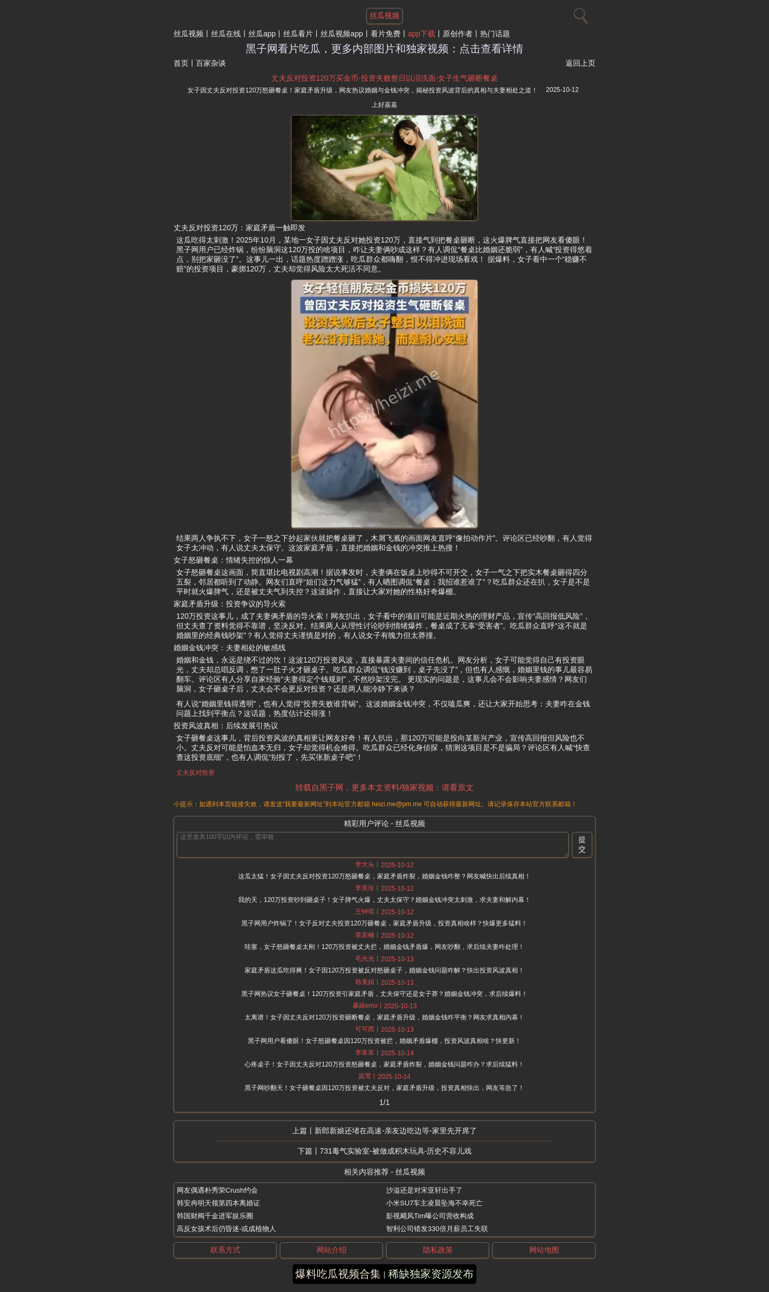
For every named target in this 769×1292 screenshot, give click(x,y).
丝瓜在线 (226, 33)
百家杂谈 (211, 63)
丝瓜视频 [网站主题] (384, 15)
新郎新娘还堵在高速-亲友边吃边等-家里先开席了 (395, 1130)
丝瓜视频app (341, 33)
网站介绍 (332, 1250)
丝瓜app (262, 33)
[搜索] (579, 13)
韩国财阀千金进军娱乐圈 (215, 1216)
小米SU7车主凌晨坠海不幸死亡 (434, 1203)
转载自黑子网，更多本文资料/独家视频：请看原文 (384, 787)
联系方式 (225, 1250)
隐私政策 (438, 1250)
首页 (181, 63)
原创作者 (458, 33)
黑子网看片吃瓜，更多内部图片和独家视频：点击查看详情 (384, 49)
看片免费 (386, 33)
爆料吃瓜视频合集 (338, 1274)
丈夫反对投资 (195, 772)
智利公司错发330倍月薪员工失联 (437, 1229)
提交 (582, 844)
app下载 (421, 33)
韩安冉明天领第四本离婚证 (218, 1203)
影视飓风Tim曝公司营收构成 (430, 1216)
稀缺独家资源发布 (431, 1274)
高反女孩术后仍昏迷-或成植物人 (226, 1229)
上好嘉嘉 (384, 104)
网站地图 (544, 1250)
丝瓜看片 (298, 33)
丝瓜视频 (188, 33)
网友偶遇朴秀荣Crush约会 (217, 1190)
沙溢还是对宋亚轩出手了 (424, 1190)
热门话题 (495, 33)
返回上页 (580, 63)
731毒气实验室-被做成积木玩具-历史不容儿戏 (396, 1151)
